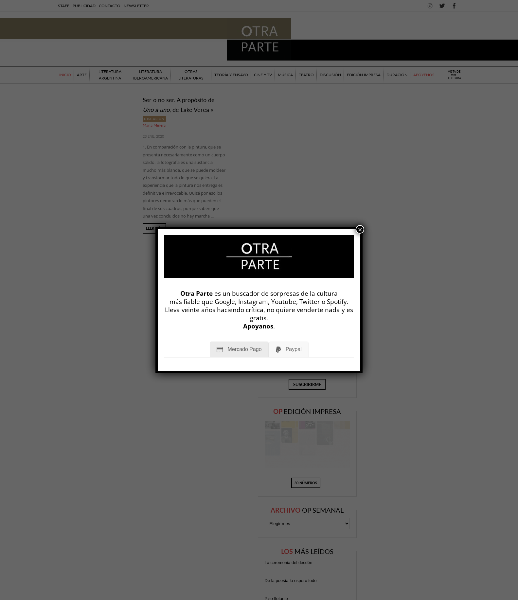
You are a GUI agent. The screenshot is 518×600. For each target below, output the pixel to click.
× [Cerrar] (360, 229)
